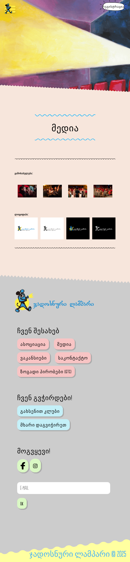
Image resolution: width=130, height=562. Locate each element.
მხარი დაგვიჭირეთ (43, 425)
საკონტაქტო (73, 358)
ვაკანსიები (33, 358)
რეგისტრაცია (113, 6)
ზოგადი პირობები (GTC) (46, 372)
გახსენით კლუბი (40, 411)
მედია (64, 344)
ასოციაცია (33, 344)
